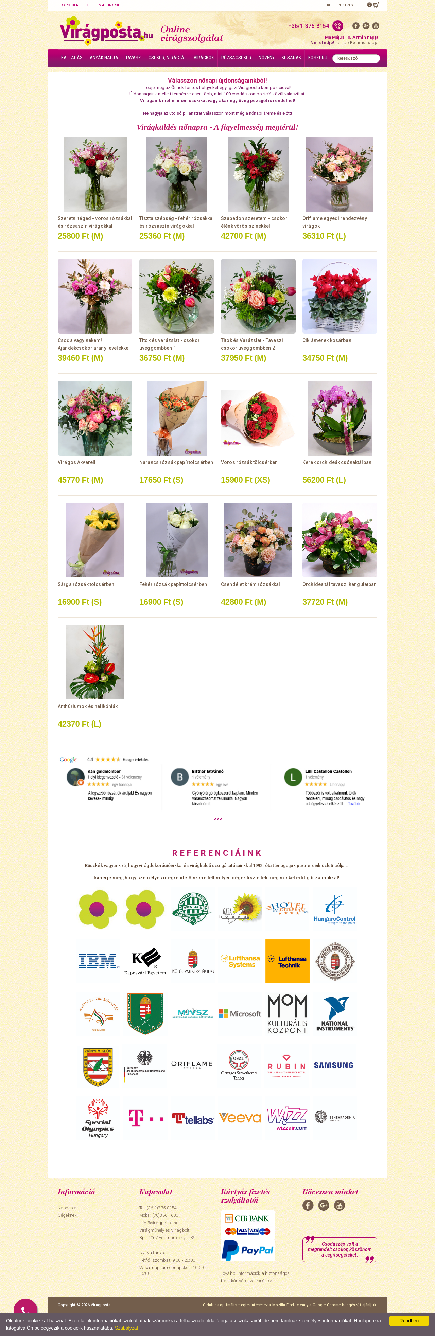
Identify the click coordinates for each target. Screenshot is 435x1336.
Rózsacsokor (236, 57)
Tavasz (133, 57)
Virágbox (204, 57)
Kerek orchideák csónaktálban (336, 462)
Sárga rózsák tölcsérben (86, 584)
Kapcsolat (70, 5)
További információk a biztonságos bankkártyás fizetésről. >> (255, 1277)
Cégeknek (67, 1215)
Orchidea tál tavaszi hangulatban (339, 584)
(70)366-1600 (165, 1215)
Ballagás (72, 57)
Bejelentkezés (340, 5)
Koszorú (317, 57)
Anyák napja (104, 57)
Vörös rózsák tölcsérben (249, 462)
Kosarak (291, 57)
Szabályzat (126, 1328)
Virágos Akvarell (76, 462)
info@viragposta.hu (158, 1222)
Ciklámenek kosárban (326, 340)
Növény (267, 57)
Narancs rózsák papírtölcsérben (176, 462)
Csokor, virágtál (168, 57)
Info (89, 5)
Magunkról (109, 5)
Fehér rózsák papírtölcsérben (173, 584)
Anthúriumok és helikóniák (88, 706)
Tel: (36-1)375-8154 (157, 1207)
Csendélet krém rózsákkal (250, 584)
